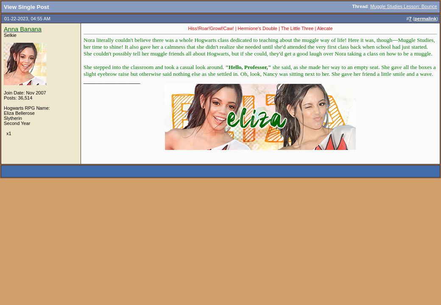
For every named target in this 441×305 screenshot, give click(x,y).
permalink (425, 18)
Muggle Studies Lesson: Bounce (403, 6)
